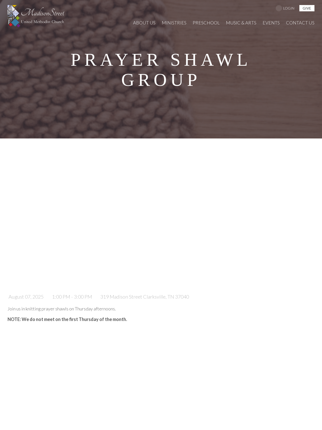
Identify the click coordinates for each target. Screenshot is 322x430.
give (307, 8)
